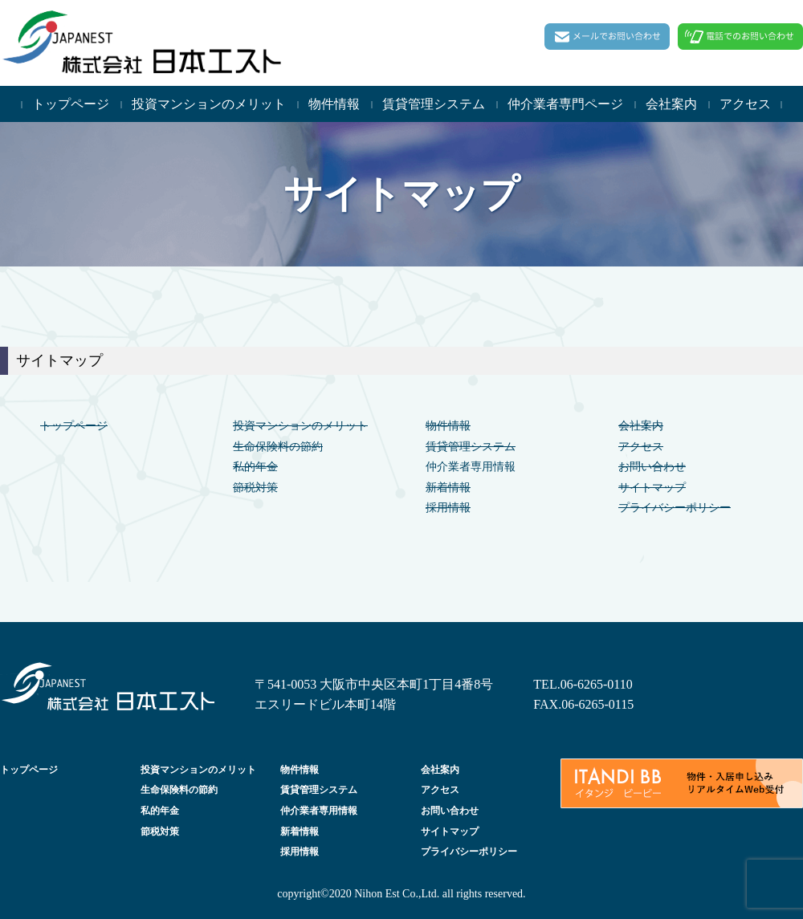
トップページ (70, 104)
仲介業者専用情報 (471, 466)
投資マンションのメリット (209, 104)
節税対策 (255, 487)
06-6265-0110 (596, 684)
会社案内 (671, 104)
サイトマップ (652, 487)
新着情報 (448, 487)
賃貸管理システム (433, 104)
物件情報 (334, 104)
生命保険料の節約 (278, 446)
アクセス (745, 104)
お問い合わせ (652, 466)
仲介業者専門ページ (565, 104)
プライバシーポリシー (674, 507)
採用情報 (448, 507)
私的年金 (255, 466)
